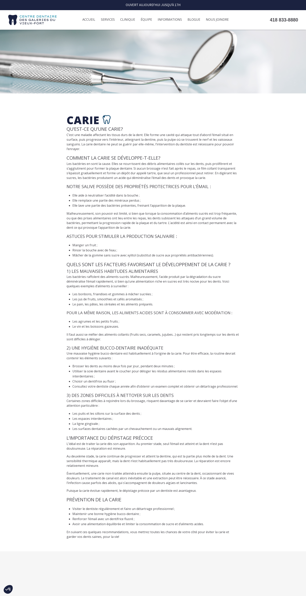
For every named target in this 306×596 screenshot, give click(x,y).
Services (108, 19)
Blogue (194, 19)
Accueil (88, 19)
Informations (170, 19)
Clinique (127, 19)
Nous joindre (217, 19)
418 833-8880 (284, 20)
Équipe (146, 19)
